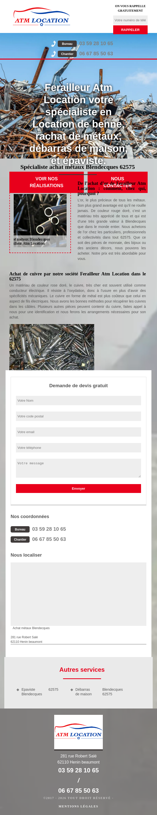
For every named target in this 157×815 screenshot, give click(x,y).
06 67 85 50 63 (85, 53)
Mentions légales (78, 806)
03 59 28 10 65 (85, 43)
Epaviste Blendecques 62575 (40, 691)
